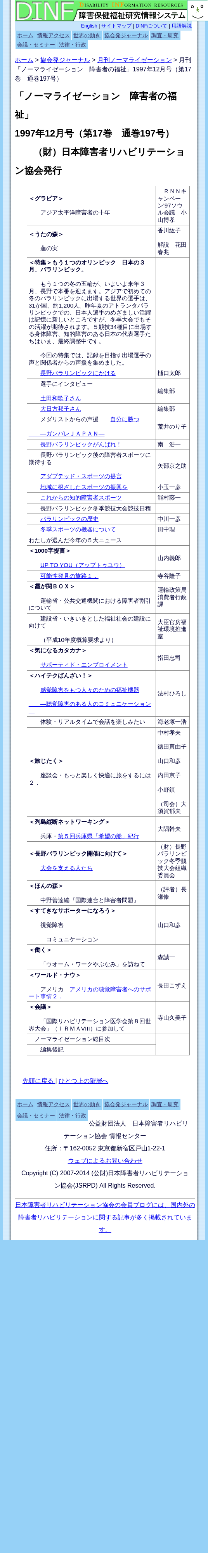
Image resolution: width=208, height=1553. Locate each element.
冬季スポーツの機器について (78, 529)
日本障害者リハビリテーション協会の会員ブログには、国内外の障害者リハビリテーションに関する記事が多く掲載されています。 (105, 1217)
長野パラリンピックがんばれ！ (81, 444)
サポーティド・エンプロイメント (84, 664)
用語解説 (182, 26)
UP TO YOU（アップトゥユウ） (82, 565)
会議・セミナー (36, 45)
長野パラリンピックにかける (78, 373)
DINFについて (152, 26)
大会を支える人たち (66, 868)
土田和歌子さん (60, 398)
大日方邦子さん (60, 408)
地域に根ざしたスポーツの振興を (84, 487)
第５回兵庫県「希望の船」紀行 (98, 836)
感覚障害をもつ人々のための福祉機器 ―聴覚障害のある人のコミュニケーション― (90, 700)
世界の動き (87, 35)
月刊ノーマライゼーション (134, 60)
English (90, 26)
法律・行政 (72, 45)
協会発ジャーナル (126, 35)
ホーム (25, 35)
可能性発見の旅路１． (69, 575)
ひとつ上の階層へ (83, 1080)
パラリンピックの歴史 (69, 518)
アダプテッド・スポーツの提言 (81, 476)
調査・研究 (165, 35)
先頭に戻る (39, 1080)
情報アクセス (53, 35)
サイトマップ (117, 26)
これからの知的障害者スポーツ (81, 497)
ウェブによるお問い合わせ (105, 1160)
